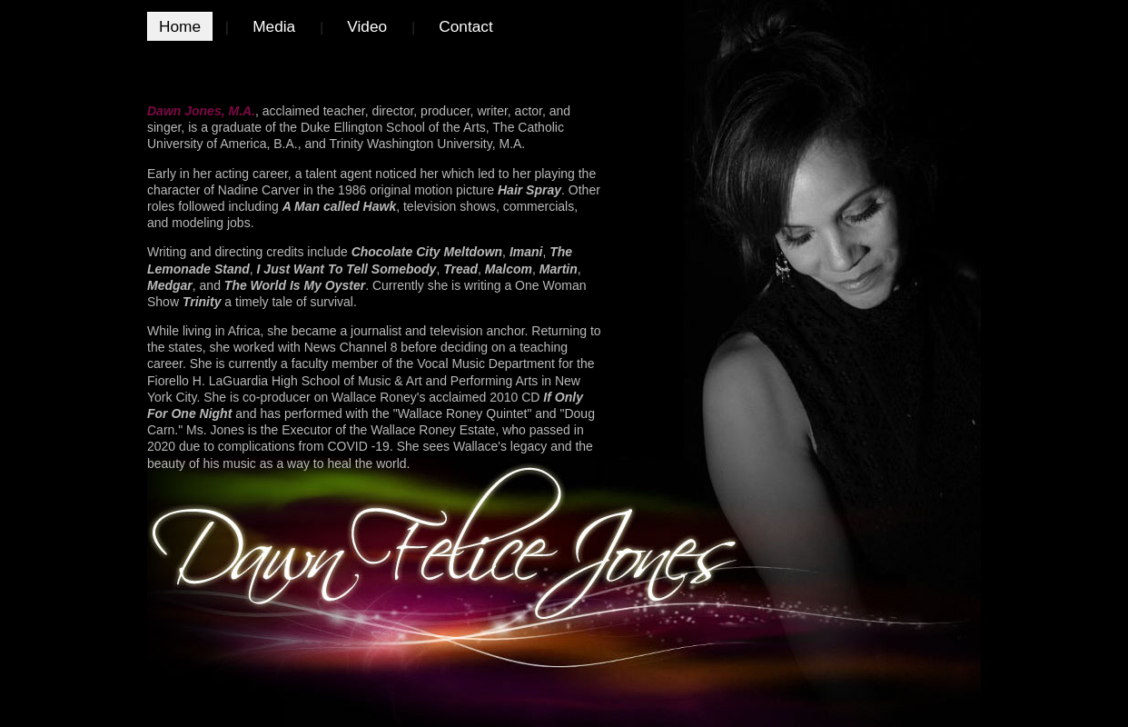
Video (367, 26)
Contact (466, 26)
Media (273, 26)
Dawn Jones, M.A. (201, 111)
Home (180, 26)
